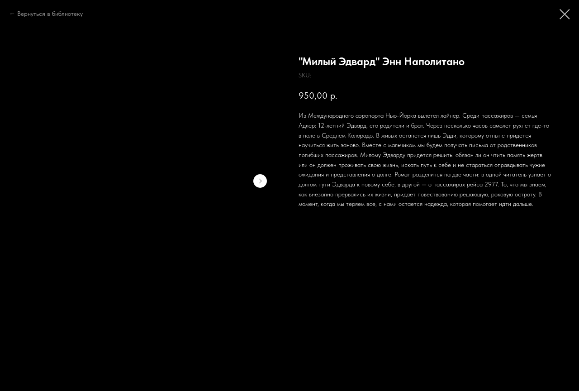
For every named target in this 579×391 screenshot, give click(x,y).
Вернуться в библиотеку (50, 13)
